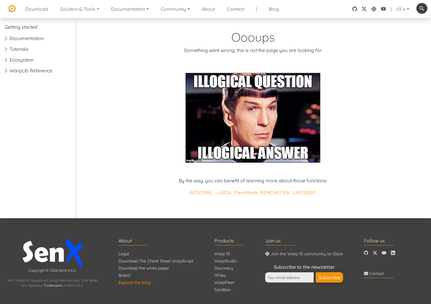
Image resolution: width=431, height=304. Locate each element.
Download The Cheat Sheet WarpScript (156, 261)
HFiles (220, 275)
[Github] (366, 253)
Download (36, 9)
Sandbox (222, 289)
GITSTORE (200, 192)
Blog (274, 9)
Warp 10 (222, 253)
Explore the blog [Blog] (135, 282)
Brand (124, 275)
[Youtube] (384, 253)
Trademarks (53, 285)
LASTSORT (304, 192)
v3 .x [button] (401, 9)
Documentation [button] (128, 9)
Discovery (223, 268)
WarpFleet (224, 282)
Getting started (21, 27)
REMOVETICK (275, 192)
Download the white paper (144, 268)
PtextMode (246, 192)
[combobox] (421, 8)
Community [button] (173, 9)
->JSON (223, 192)
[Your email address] (289, 277)
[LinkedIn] (393, 253)
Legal (124, 253)
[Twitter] (375, 253)
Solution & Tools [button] (77, 9)
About (208, 9)
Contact (235, 9)
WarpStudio (225, 261)
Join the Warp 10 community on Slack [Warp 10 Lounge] (304, 253)
